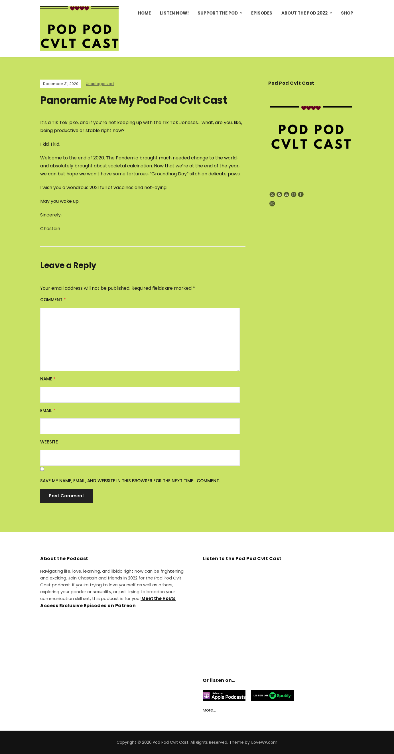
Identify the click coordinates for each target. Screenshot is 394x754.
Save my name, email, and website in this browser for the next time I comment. (130, 481)
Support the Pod (218, 13)
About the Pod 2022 (304, 13)
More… (209, 710)
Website (49, 442)
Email (48, 411)
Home (144, 13)
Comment (53, 300)
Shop (347, 13)
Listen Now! (174, 13)
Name (48, 379)
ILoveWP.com (264, 742)
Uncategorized (100, 83)
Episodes (261, 13)
